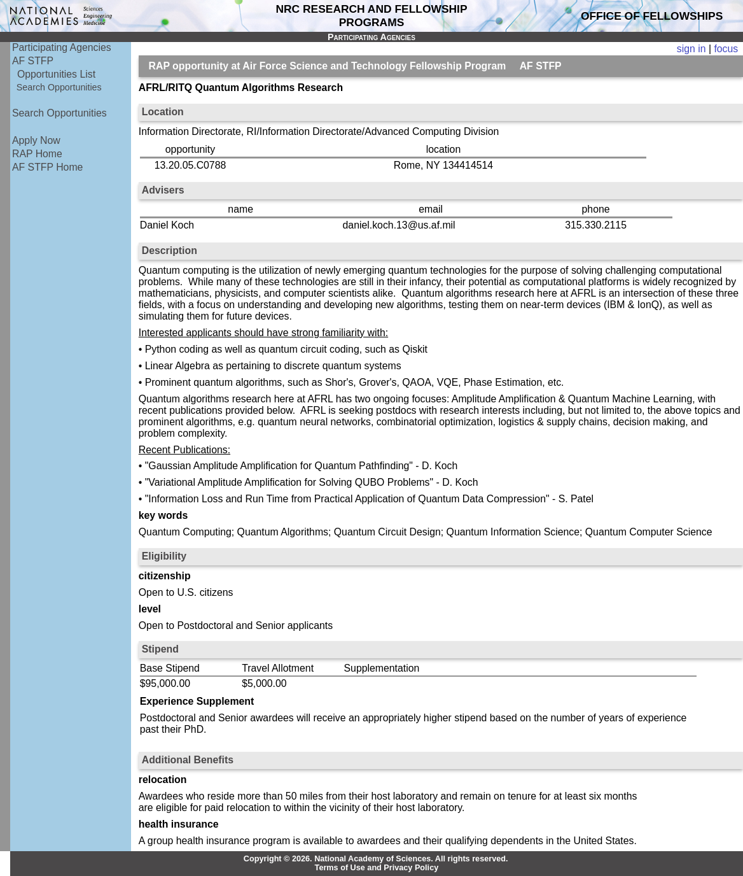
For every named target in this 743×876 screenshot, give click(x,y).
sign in (691, 48)
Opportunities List (56, 74)
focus (726, 48)
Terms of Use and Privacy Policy (377, 867)
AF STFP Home (47, 167)
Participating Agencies (61, 47)
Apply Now (36, 140)
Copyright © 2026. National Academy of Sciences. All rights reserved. (376, 858)
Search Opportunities (59, 87)
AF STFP (32, 60)
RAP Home (37, 153)
